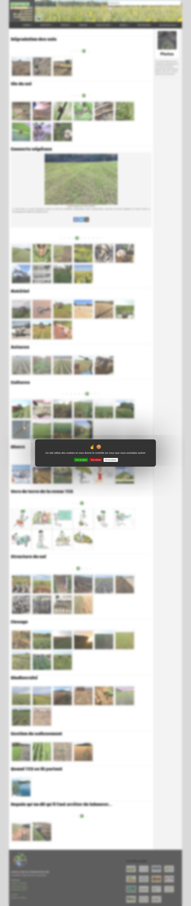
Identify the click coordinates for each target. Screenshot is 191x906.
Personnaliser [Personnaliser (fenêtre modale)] (111, 460)
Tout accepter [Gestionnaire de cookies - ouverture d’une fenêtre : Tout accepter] (81, 460)
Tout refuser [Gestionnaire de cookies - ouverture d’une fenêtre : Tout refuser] (96, 460)
